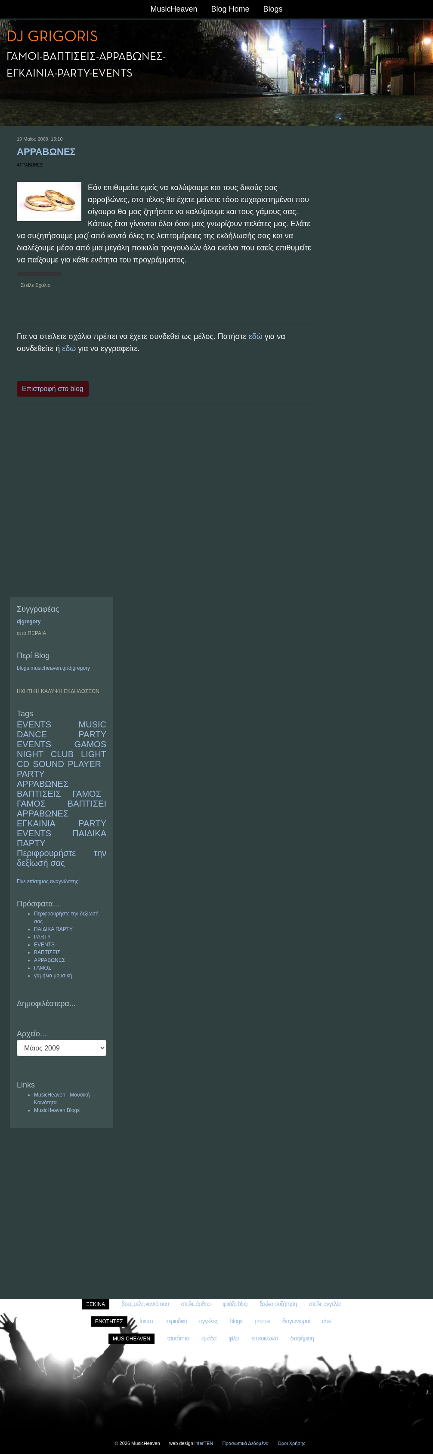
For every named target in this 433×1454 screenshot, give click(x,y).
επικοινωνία (264, 1338)
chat (326, 1321)
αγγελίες (208, 1321)
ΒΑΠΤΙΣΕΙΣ (39, 793)
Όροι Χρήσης (291, 1443)
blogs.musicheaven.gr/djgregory (53, 668)
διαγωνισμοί (296, 1321)
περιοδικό (176, 1321)
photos (262, 1321)
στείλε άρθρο (195, 1303)
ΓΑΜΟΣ (86, 793)
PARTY (31, 774)
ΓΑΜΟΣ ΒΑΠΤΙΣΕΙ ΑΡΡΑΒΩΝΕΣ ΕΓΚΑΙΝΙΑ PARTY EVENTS (61, 818)
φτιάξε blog (235, 1303)
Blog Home (230, 9)
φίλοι (234, 1338)
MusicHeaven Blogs (57, 1110)
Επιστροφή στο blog (53, 388)
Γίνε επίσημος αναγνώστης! (48, 881)
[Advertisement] (165, 501)
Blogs (273, 9)
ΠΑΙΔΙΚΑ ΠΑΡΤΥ (53, 929)
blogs (236, 1321)
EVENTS (34, 724)
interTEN (204, 1443)
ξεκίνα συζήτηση (278, 1303)
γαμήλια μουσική (53, 976)
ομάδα (208, 1338)
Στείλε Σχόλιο (35, 285)
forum (146, 1321)
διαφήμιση (301, 1338)
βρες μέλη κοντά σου (145, 1303)
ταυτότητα (178, 1338)
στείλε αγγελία (324, 1303)
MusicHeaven (173, 9)
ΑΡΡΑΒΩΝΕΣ (46, 151)
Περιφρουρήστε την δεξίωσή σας (61, 858)
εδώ (256, 336)
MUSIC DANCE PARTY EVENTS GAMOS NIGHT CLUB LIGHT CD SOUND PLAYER (61, 744)
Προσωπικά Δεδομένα (246, 1443)
